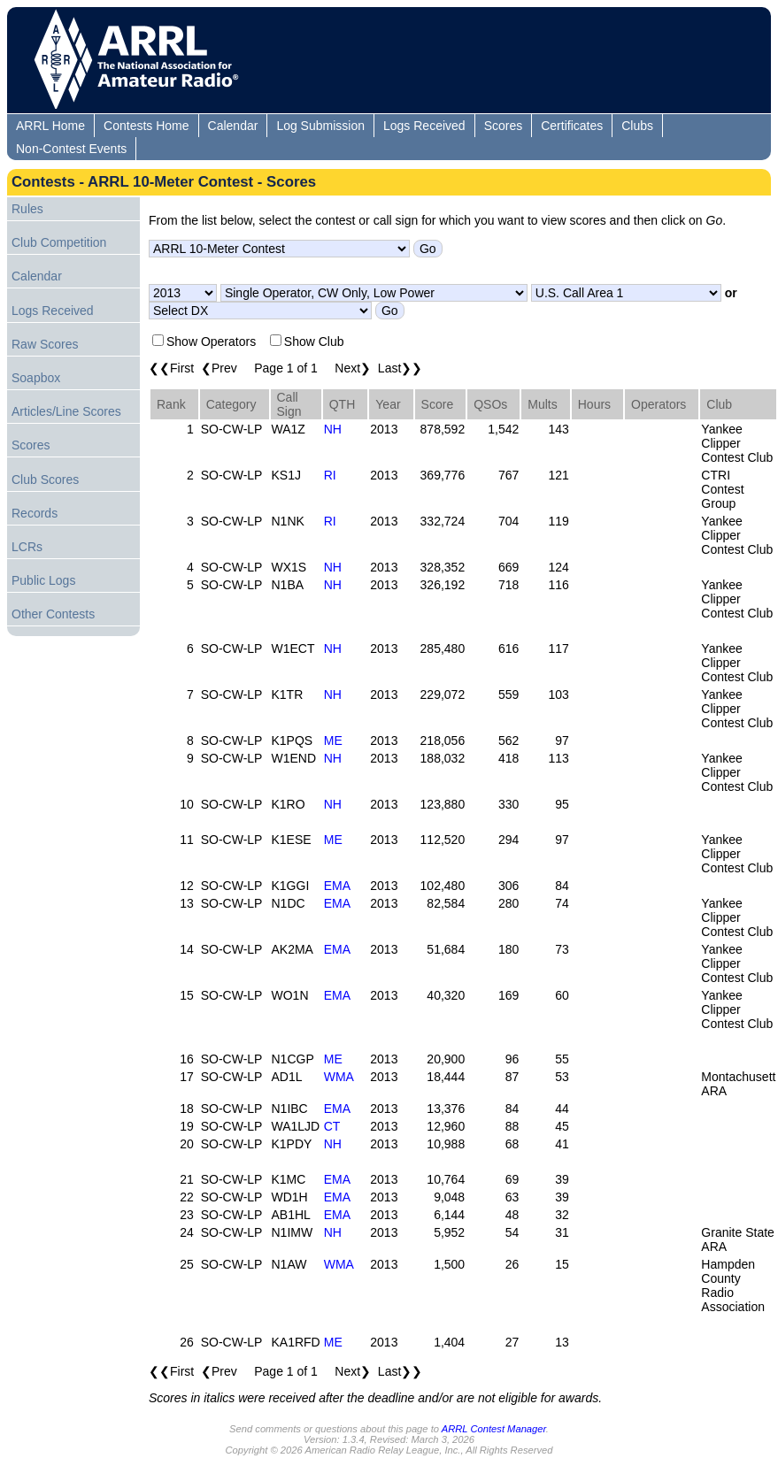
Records (35, 513)
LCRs (27, 547)
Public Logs (43, 580)
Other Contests (53, 614)
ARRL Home (50, 126)
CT (332, 1126)
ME (333, 740)
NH (333, 429)
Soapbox (36, 378)
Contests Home (146, 126)
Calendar (233, 126)
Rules (27, 209)
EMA (337, 886)
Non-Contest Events (71, 149)
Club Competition (59, 242)
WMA (339, 1077)
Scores (503, 126)
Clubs (637, 126)
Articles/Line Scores (66, 411)
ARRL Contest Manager (494, 1428)
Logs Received (424, 126)
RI (330, 475)
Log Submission (320, 126)
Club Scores (45, 479)
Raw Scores (45, 344)
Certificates (572, 126)
